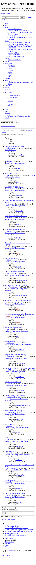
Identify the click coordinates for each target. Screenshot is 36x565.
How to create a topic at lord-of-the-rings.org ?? (19, 300)
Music (10, 73)
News (6, 25)
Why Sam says (9, 424)
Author (7, 27)
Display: (9, 508)
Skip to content (5, 13)
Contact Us (8, 87)
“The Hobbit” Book (14, 54)
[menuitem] (14, 95)
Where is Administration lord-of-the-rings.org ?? (19, 314)
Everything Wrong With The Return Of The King (20, 368)
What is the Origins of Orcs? (13, 327)
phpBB (10, 550)
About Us (8, 89)
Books (7, 41)
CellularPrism (11, 148)
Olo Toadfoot (11, 468)
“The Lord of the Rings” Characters (19, 42)
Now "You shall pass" (11, 173)
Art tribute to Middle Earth (13, 382)
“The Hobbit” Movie (14, 60)
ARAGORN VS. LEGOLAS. (14, 187)
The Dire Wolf (11, 356)
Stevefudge (10, 495)
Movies (7, 58)
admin (8, 246)
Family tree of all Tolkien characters (16, 216)
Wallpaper (11, 65)
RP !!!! (7, 438)
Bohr (8, 175)
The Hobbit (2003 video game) (14, 146)
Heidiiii (9, 231)
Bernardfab (10, 189)
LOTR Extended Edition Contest (15, 493)
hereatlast (9, 482)
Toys (9, 75)
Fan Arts (7, 78)
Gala (8, 329)
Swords (10, 70)
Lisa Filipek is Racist (11, 258)
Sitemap (7, 85)
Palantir (7, 160)
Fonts (10, 72)
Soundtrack (11, 66)
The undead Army (10, 451)
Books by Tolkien (13, 53)
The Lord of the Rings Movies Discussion (19, 330)
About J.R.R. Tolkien (15, 29)
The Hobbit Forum (10, 150)
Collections (8, 63)
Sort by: (23, 508)
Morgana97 (10, 439)
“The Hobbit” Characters (16, 56)
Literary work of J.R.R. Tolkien (18, 30)
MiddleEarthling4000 (13, 397)
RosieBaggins (11, 412)
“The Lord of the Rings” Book (17, 44)
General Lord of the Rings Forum (15, 163)
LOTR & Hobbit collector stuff (14, 272)
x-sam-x (9, 426)
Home (6, 24)
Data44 (9, 260)
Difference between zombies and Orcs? (17, 285)
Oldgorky (9, 161)
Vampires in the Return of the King (15, 355)
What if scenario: (10, 480)
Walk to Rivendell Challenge (13, 410)
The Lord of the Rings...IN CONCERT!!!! (18, 395)
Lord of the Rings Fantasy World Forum (17, 427)
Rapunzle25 (10, 383)
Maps (10, 77)
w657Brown (10, 343)
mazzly (9, 217)
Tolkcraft (9, 453)
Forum (7, 61)
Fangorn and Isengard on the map (15, 229)
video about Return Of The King (15, 341)
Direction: (10, 509)
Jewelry (10, 68)
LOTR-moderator (12, 273)
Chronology (12, 36)
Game (6, 80)
